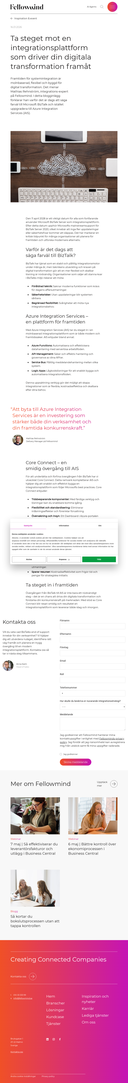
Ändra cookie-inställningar (23, 1076)
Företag (64, 647)
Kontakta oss (17, 1052)
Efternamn (65, 633)
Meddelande (66, 714)
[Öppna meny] (112, 7)
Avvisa (29, 559)
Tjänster (53, 1023)
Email (63, 660)
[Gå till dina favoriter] (91, 7)
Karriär (88, 1008)
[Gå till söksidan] (102, 7)
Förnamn (64, 620)
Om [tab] (99, 526)
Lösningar (55, 1010)
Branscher (55, 1003)
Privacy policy (48, 1076)
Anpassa (64, 559)
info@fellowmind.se (22, 998)
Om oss (88, 1022)
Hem (50, 996)
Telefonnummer (68, 687)
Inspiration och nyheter (95, 999)
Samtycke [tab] (28, 526)
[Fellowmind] (28, 7)
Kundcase (55, 1017)
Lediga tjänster (95, 1015)
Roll (62, 674)
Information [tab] (64, 526)
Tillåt (99, 559)
